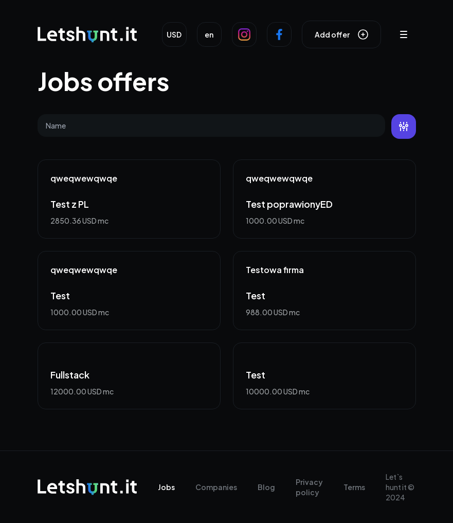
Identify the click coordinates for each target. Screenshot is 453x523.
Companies (216, 487)
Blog (266, 487)
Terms (354, 487)
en (209, 34)
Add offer (341, 34)
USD (174, 34)
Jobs (166, 487)
